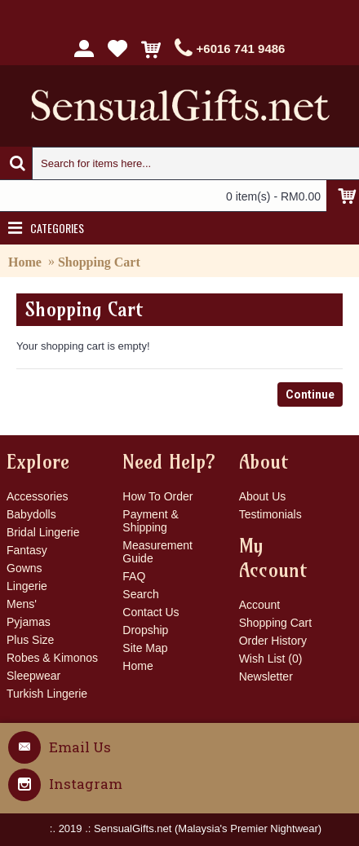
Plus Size (30, 639)
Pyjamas (29, 621)
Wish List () (271, 658)
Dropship (145, 630)
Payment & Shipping (150, 521)
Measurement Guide (157, 552)
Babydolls (31, 514)
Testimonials (270, 514)
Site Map (144, 647)
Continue (310, 394)
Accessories (37, 496)
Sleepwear (33, 675)
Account (260, 604)
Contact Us (150, 612)
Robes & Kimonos (52, 657)
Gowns (24, 568)
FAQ (133, 576)
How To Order (157, 496)
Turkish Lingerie (47, 693)
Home (25, 262)
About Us (262, 496)
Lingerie (27, 586)
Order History (273, 640)
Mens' (22, 603)
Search (140, 594)
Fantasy (27, 550)
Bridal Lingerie (43, 532)
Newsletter (266, 676)
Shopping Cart (99, 262)
